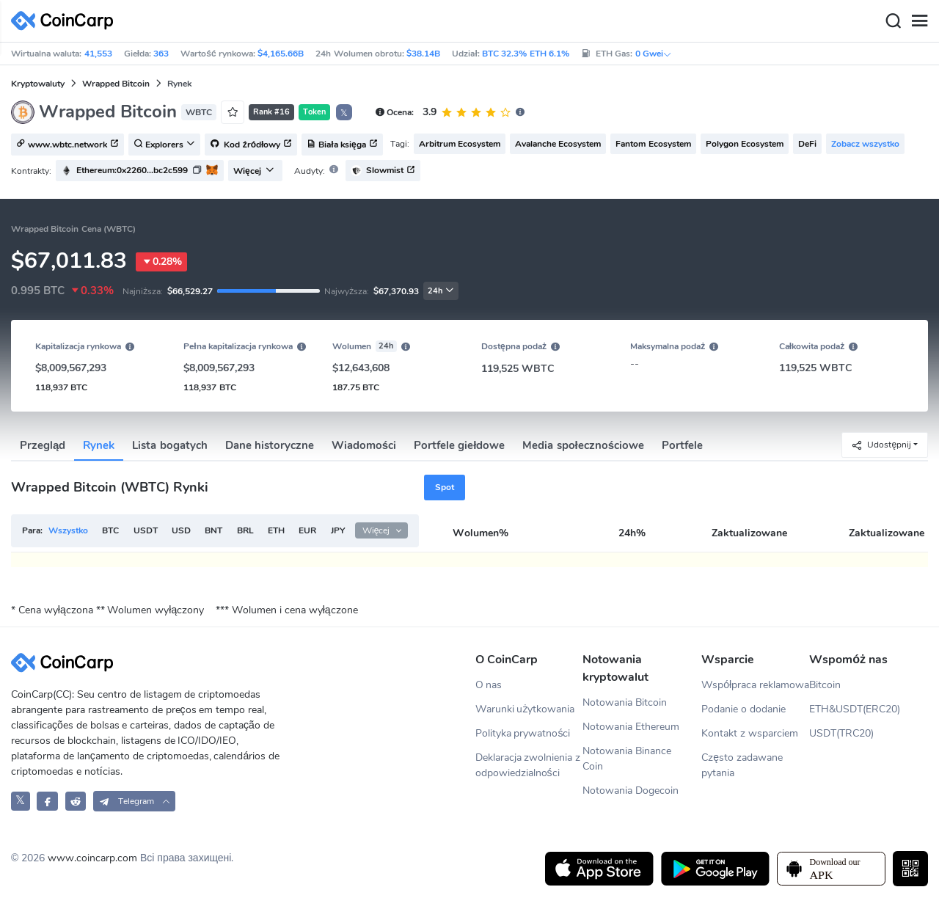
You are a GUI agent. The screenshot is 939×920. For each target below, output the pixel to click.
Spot (444, 487)
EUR (307, 530)
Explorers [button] (164, 145)
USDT (146, 530)
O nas (489, 685)
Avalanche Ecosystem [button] (558, 144)
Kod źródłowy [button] (251, 145)
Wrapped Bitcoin (116, 84)
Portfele (682, 445)
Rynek (98, 445)
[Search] (893, 21)
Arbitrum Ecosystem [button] (459, 144)
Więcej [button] (253, 171)
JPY (338, 530)
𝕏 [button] (344, 113)
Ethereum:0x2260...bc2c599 (132, 170)
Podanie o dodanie (743, 709)
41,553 (98, 53)
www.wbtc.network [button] (67, 145)
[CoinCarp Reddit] (76, 801)
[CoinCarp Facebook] (47, 801)
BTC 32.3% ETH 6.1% (525, 53)
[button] (140, 170)
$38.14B (423, 53)
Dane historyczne (269, 445)
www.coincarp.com (92, 858)
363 (161, 53)
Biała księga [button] (342, 145)
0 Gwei (653, 53)
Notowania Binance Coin (626, 758)
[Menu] (919, 21)
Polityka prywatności (523, 733)
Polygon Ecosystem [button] (744, 144)
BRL (245, 530)
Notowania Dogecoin (630, 790)
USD (181, 530)
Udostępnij (881, 445)
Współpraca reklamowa (755, 685)
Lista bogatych (169, 445)
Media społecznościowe (583, 445)
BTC (110, 530)
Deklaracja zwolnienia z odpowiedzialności (528, 765)
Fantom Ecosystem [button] (652, 144)
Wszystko (68, 530)
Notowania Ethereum (630, 727)
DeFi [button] (807, 144)
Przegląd (42, 445)
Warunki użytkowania (525, 709)
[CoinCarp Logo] (66, 21)
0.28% (161, 262)
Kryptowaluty (38, 84)
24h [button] (441, 290)
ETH (276, 530)
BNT (213, 530)
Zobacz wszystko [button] (865, 144)
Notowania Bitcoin (624, 702)
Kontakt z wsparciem (749, 733)
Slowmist (383, 171)
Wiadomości (364, 445)
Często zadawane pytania (742, 765)
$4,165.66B (280, 53)
